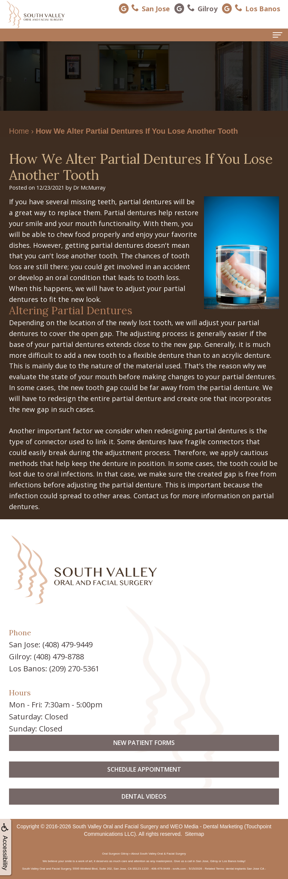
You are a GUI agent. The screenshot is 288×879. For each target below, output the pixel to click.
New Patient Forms (144, 756)
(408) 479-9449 (67, 644)
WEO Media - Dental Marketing (206, 826)
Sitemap (194, 834)
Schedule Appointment (144, 783)
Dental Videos (144, 810)
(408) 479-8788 (59, 656)
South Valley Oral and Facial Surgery (115, 826)
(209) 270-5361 (74, 668)
